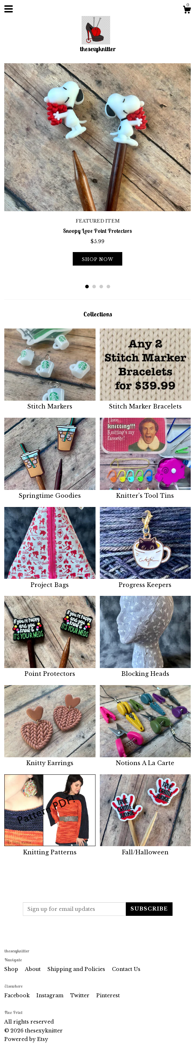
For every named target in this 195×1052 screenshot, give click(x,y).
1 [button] (87, 286)
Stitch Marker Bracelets (145, 402)
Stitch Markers (50, 402)
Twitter (80, 995)
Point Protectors (50, 669)
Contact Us (126, 969)
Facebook (17, 995)
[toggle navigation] (8, 8)
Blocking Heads (145, 669)
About (33, 969)
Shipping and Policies (77, 969)
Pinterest (108, 995)
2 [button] (94, 286)
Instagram (50, 995)
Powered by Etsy (26, 1039)
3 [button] (101, 286)
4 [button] (108, 286)
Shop (12, 969)
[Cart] (187, 10)
